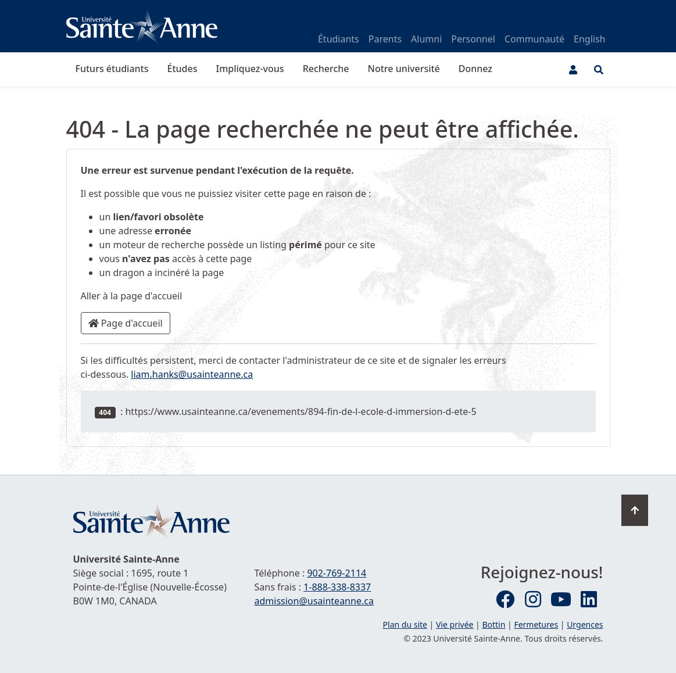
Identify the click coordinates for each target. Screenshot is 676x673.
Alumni (426, 39)
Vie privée (454, 624)
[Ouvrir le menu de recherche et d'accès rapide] (598, 69)
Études (182, 68)
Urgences (585, 624)
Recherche (326, 68)
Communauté (534, 39)
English (589, 39)
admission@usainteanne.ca (313, 601)
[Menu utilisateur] (573, 69)
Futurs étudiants (112, 68)
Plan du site (405, 624)
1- (337, 587)
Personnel (473, 39)
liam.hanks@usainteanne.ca (192, 374)
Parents (385, 39)
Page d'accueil (125, 323)
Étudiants (338, 39)
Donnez (475, 68)
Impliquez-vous (250, 68)
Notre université (404, 68)
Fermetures (536, 624)
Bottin (493, 624)
